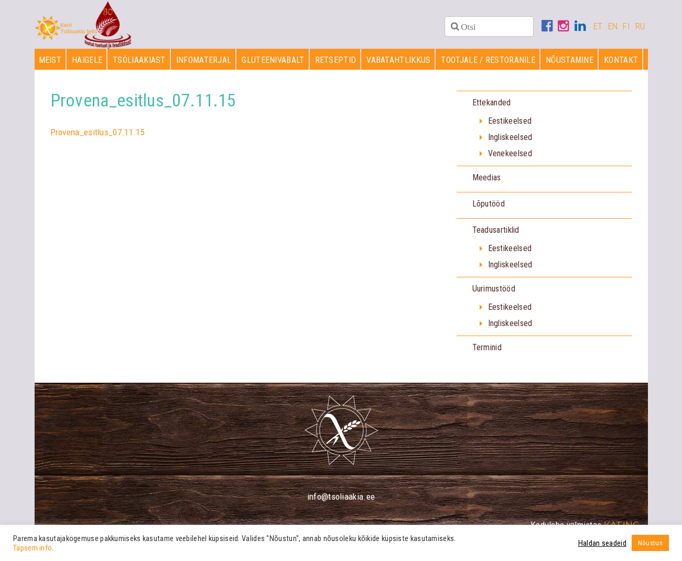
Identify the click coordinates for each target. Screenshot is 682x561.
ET (598, 26)
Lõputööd (488, 207)
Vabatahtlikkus (398, 64)
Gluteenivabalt (273, 64)
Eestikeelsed (510, 125)
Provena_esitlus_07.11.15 (97, 135)
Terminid (487, 351)
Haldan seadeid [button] (602, 543)
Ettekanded (491, 106)
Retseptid (335, 64)
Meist (50, 64)
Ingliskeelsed (510, 141)
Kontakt (621, 64)
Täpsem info (32, 548)
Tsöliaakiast (139, 64)
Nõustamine (569, 64)
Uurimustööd (493, 292)
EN (613, 26)
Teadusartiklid (495, 234)
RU (640, 26)
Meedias (486, 181)
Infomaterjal (204, 64)
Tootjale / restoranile (488, 64)
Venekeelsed (510, 157)
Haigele (87, 64)
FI (626, 26)
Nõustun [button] (650, 543)
